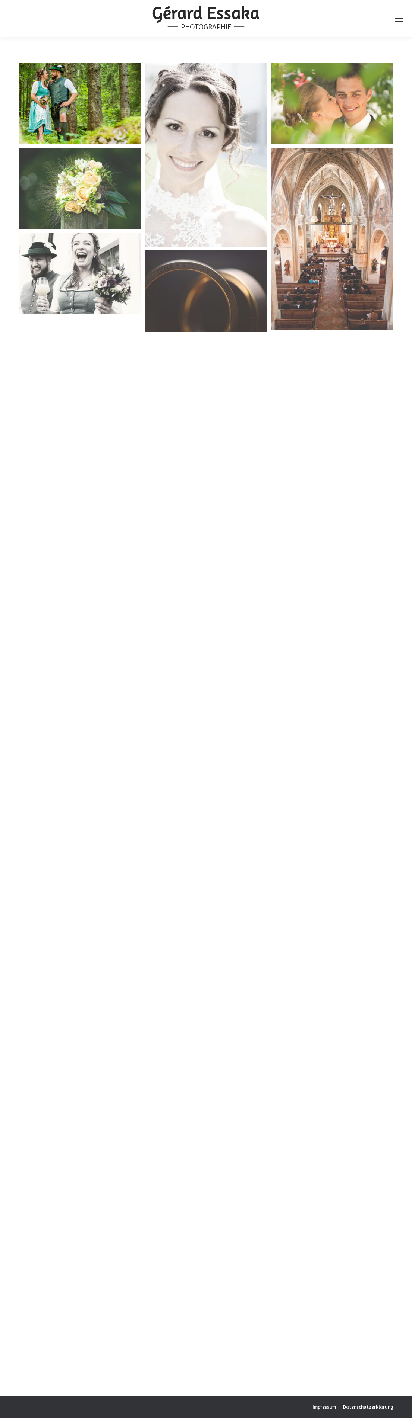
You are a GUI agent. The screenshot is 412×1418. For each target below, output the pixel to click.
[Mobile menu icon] (399, 18)
